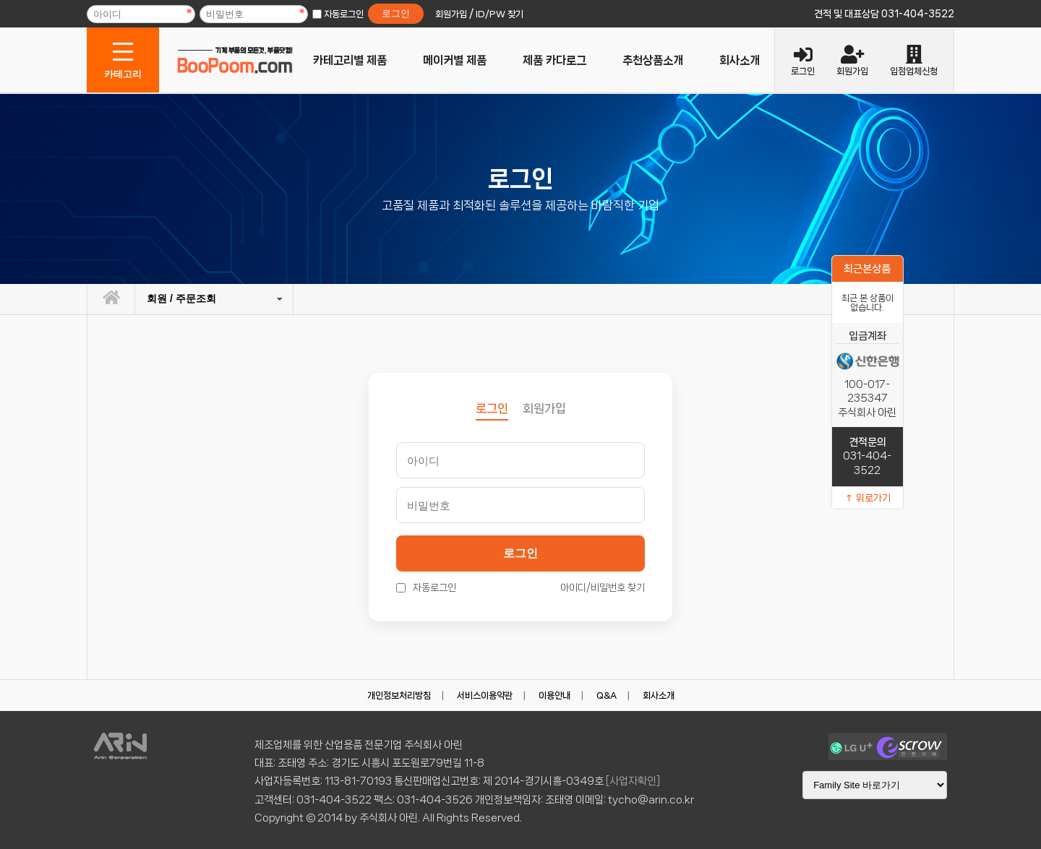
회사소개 (739, 60)
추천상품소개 (652, 60)
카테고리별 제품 (350, 60)
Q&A (606, 695)
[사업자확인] (633, 781)
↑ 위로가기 (867, 498)
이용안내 (554, 695)
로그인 (520, 553)
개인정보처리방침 (399, 695)
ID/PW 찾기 (499, 14)
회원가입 (544, 408)
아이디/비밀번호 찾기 (602, 587)
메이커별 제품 (455, 60)
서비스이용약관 (485, 695)
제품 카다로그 (554, 60)
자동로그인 (344, 14)
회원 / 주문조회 (181, 298)
